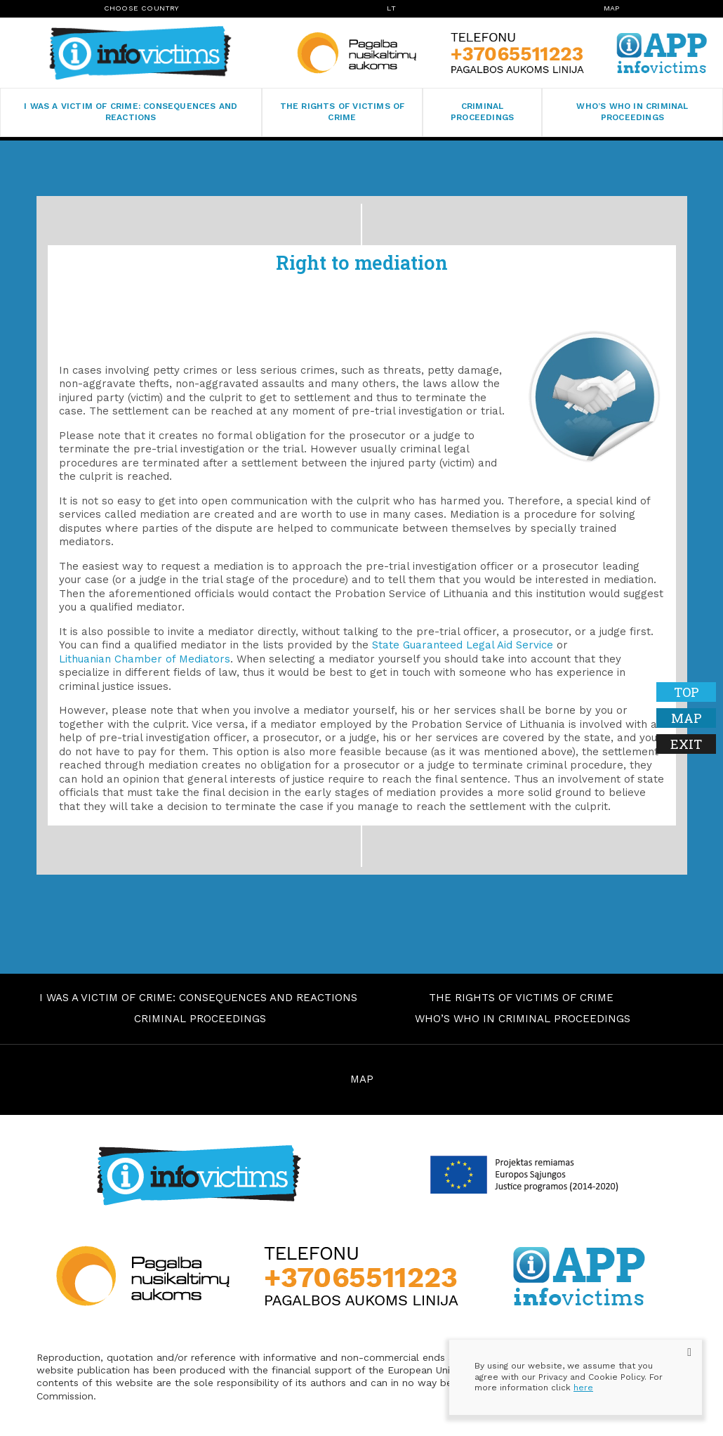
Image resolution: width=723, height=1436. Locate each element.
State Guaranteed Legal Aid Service (463, 645)
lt (391, 8)
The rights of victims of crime (342, 111)
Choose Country (142, 8)
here (583, 1387)
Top (686, 692)
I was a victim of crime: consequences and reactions (130, 111)
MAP (361, 1079)
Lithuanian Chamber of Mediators (144, 659)
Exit (686, 744)
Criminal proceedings (482, 111)
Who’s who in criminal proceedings (632, 111)
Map (612, 8)
